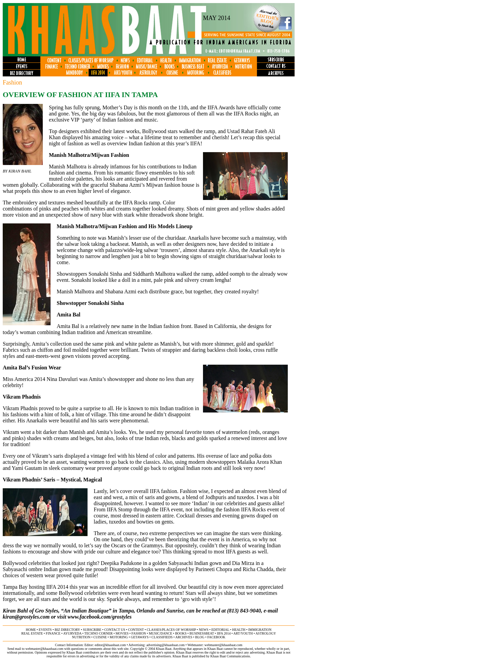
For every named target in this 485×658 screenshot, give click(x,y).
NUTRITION (81, 637)
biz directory (67, 630)
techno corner (98, 633)
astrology (266, 633)
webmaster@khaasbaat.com (223, 645)
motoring (119, 637)
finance (53, 633)
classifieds (161, 637)
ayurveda (72, 633)
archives (183, 637)
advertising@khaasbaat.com (165, 645)
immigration (260, 630)
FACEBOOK (216, 637)
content (136, 630)
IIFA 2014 (224, 633)
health (238, 630)
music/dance (160, 633)
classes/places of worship (171, 630)
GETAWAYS (139, 637)
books (181, 633)
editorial (220, 630)
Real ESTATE (32, 633)
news (203, 630)
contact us (114, 630)
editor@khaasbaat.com (110, 645)
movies (121, 633)
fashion (138, 633)
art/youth (243, 633)
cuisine (100, 637)
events (45, 630)
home (31, 630)
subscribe (92, 630)
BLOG (199, 637)
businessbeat (201, 633)
